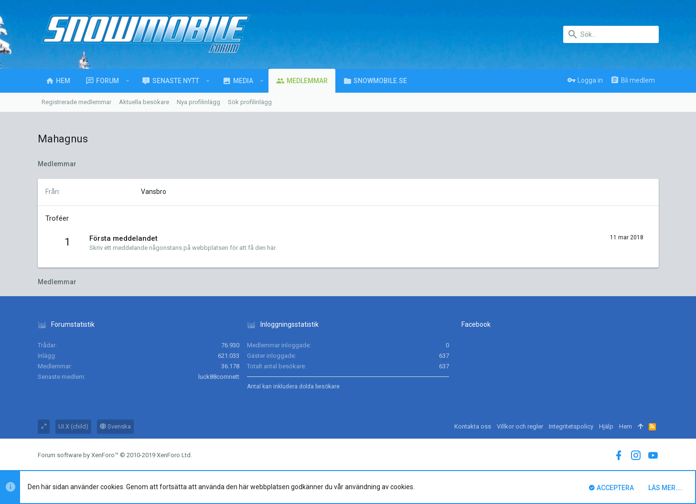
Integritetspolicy (571, 426)
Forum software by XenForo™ (115, 455)
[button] (128, 80)
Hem (625, 426)
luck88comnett (218, 376)
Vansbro (153, 191)
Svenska (115, 426)
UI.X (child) (73, 426)
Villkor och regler (520, 426)
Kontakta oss (472, 426)
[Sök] (611, 34)
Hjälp (606, 426)
